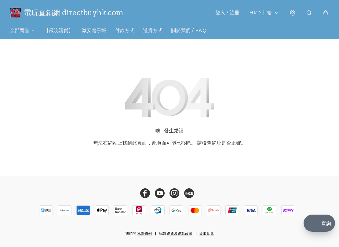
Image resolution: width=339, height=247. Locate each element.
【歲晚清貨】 (58, 30)
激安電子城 (94, 30)
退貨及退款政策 (179, 233)
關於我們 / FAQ (188, 30)
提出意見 (206, 233)
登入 (227, 13)
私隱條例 (144, 233)
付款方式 (124, 30)
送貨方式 (152, 30)
